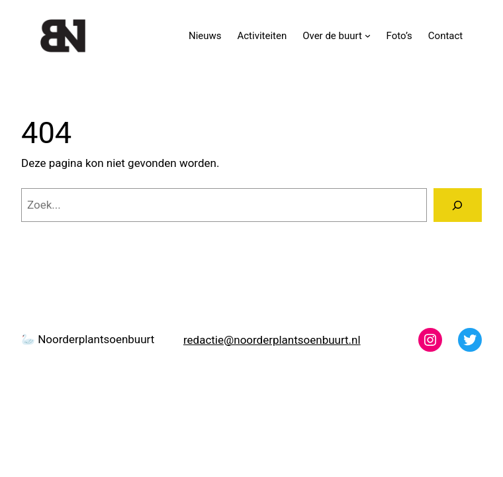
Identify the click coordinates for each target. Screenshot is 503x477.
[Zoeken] (458, 205)
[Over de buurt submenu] (368, 35)
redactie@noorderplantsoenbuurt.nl (272, 339)
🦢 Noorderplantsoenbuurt (87, 339)
